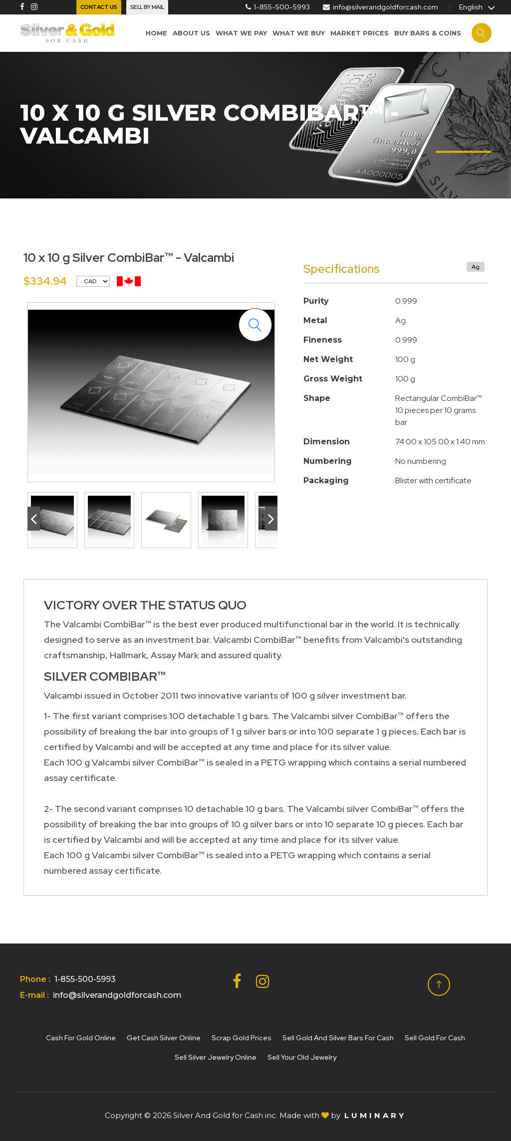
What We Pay (241, 33)
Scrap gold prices (241, 1037)
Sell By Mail (147, 6)
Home (156, 33)
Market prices (359, 33)
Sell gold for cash (435, 1037)
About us (191, 33)
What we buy (298, 33)
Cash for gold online (81, 1037)
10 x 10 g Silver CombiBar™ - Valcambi (209, 124)
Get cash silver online (164, 1037)
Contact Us (98, 6)
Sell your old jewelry (301, 1057)
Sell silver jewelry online (215, 1057)
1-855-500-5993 (278, 6)
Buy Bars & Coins (427, 33)
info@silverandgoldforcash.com (380, 6)
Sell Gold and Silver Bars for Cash (338, 1037)
